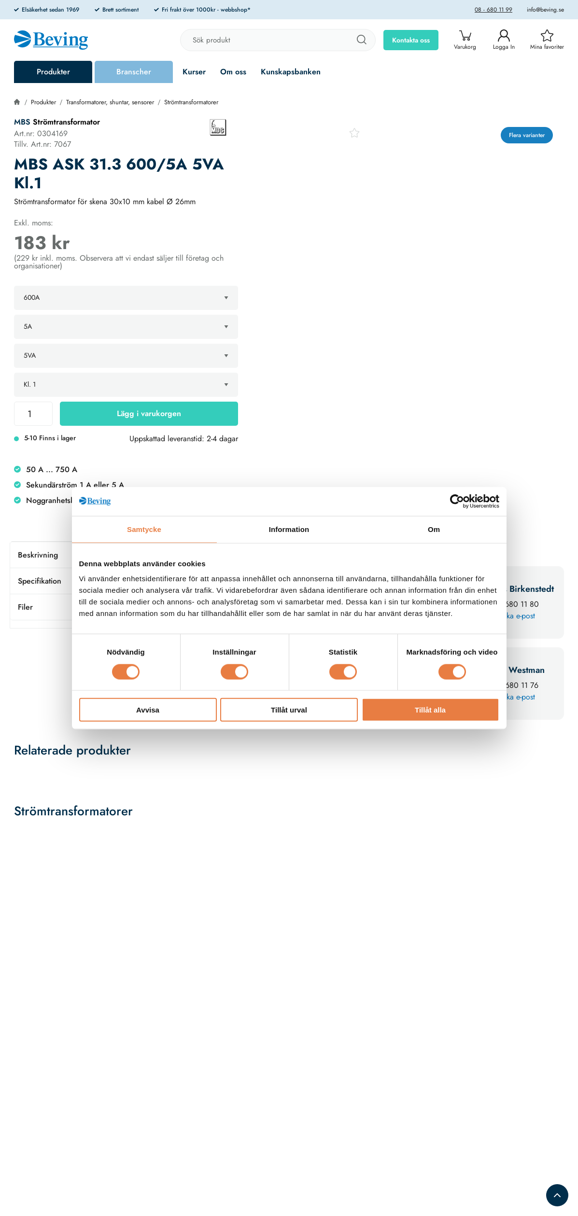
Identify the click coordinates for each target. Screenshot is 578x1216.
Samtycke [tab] (144, 529)
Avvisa (147, 710)
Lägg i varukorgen (149, 413)
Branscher (133, 71)
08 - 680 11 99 (493, 9)
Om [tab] (434, 529)
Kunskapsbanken (291, 71)
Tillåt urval (289, 710)
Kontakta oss (411, 40)
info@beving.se (545, 9)
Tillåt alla (430, 710)
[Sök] (361, 40)
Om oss (233, 71)
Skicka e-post (514, 615)
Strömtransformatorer (191, 102)
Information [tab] (289, 529)
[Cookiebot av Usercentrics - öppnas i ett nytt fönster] (457, 501)
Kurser (194, 71)
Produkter (53, 71)
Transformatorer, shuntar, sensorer (110, 102)
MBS (22, 121)
